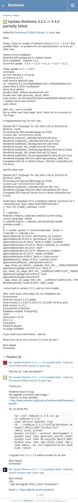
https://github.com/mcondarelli (37, 489)
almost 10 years (46, 32)
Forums (7, 15)
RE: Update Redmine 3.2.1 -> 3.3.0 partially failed (35, 362)
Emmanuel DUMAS (25, 32)
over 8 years (32, 472)
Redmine (28, 501)
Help (15, 15)
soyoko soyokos (17, 472)
